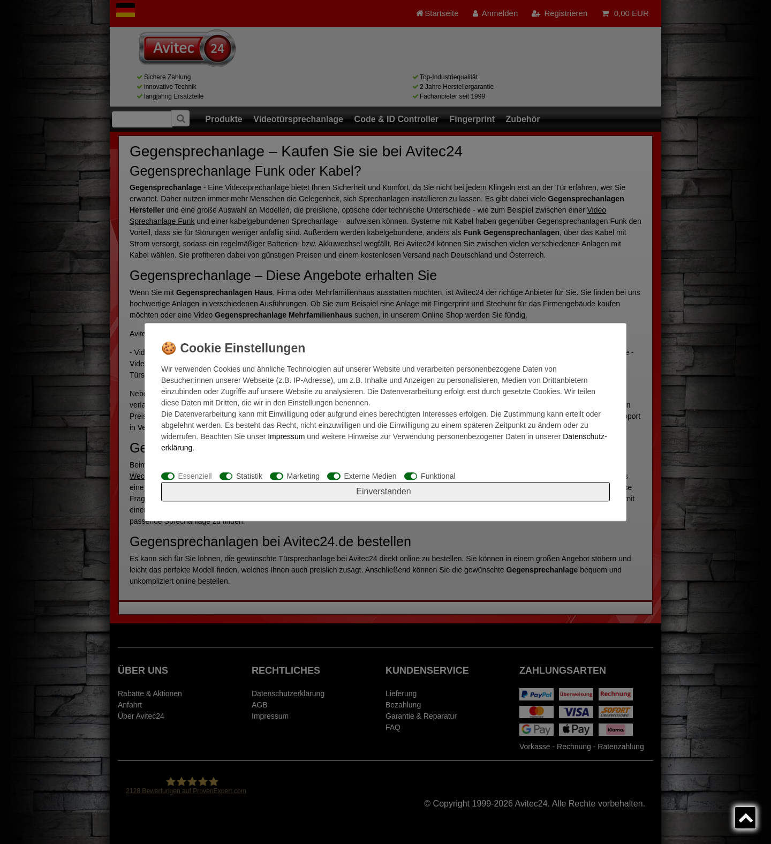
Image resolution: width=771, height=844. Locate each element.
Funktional (438, 476)
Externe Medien (370, 476)
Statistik (249, 476)
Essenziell (195, 476)
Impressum (286, 436)
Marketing (303, 476)
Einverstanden (383, 491)
